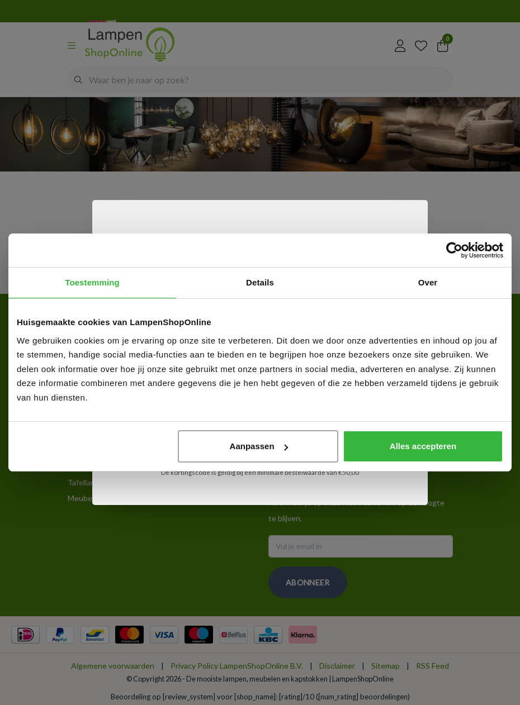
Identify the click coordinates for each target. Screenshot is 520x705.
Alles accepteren (423, 446)
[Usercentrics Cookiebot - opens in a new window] (454, 250)
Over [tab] (428, 282)
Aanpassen (259, 446)
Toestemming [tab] (92, 282)
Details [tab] (260, 282)
